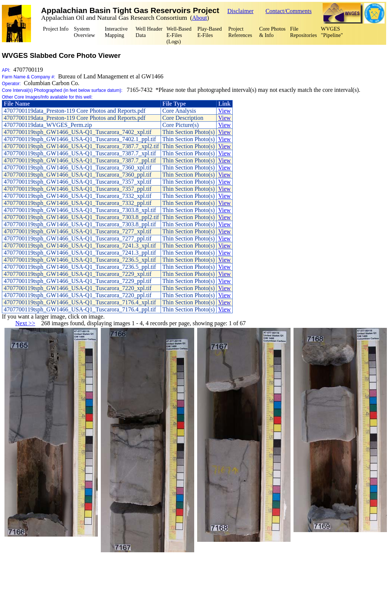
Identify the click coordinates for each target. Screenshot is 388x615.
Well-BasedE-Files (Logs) (179, 35)
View (224, 111)
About (199, 18)
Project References (240, 32)
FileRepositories (303, 32)
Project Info (55, 29)
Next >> (25, 323)
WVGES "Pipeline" (332, 32)
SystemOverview (84, 32)
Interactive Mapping (116, 32)
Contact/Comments (289, 11)
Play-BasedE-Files (210, 32)
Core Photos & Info (272, 32)
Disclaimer (240, 11)
